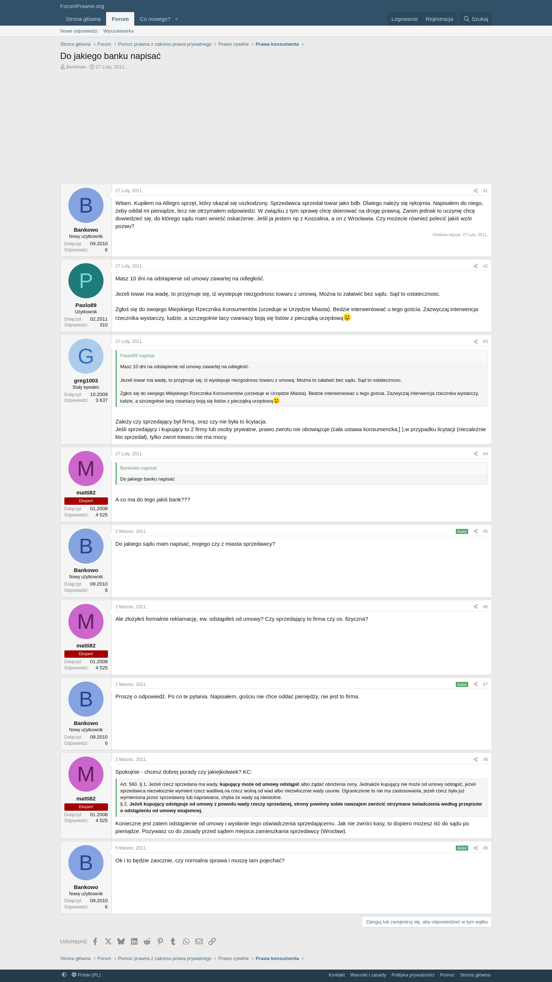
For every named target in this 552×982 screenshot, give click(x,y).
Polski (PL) (86, 975)
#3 (485, 341)
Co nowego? (155, 19)
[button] (176, 19)
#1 (485, 190)
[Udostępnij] (475, 191)
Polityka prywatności (413, 975)
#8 (485, 759)
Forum (120, 19)
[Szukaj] (475, 19)
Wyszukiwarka (118, 31)
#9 (485, 848)
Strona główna (83, 19)
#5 (485, 531)
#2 (485, 266)
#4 (485, 453)
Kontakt (337, 975)
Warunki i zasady (368, 975)
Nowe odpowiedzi (79, 31)
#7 (485, 684)
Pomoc (447, 975)
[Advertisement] (276, 125)
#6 (485, 606)
